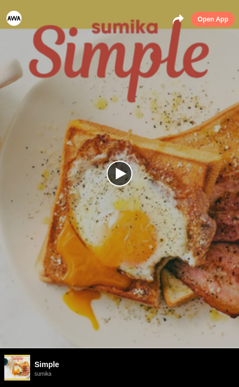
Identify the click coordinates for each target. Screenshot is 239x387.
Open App (213, 19)
